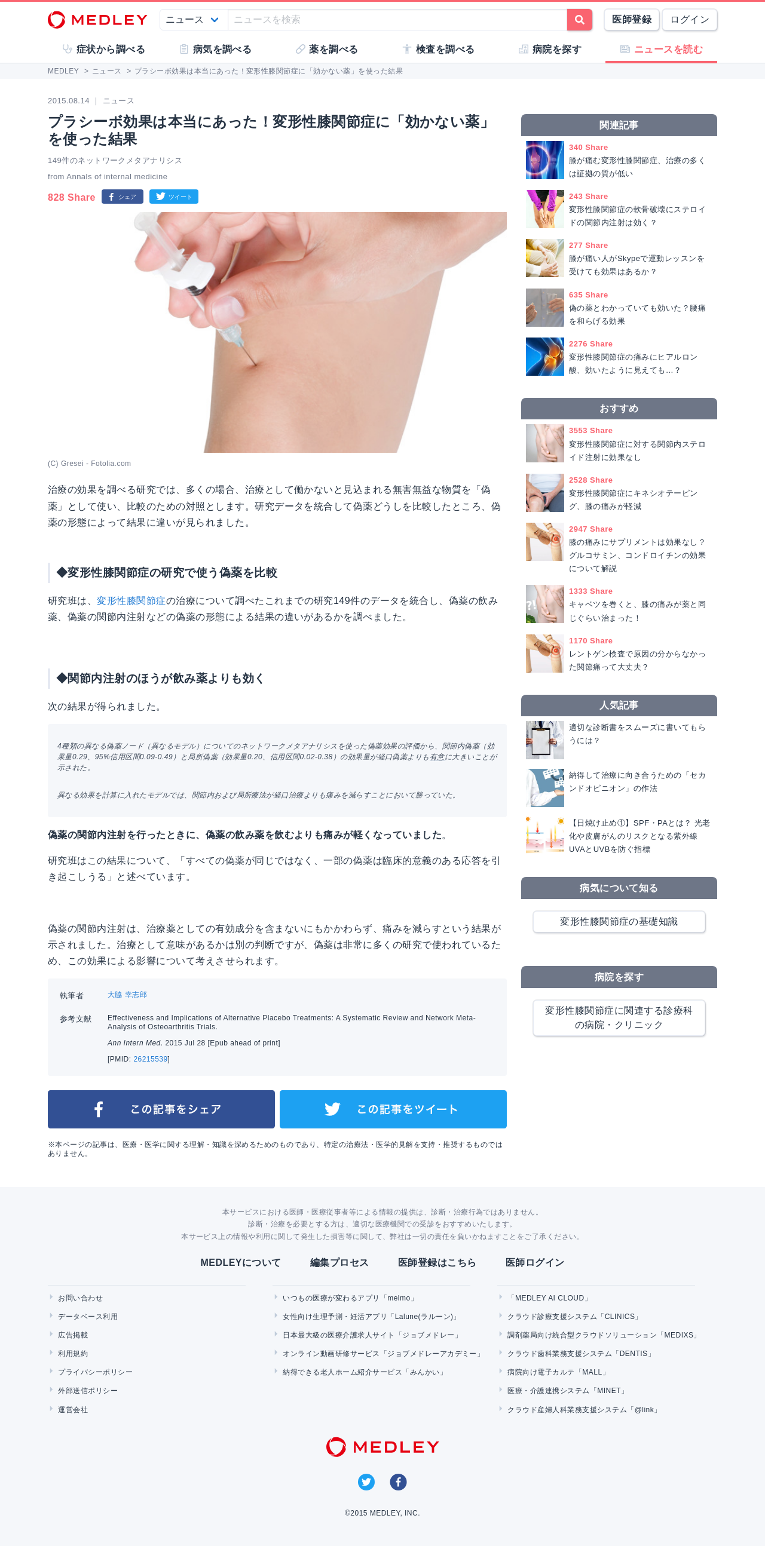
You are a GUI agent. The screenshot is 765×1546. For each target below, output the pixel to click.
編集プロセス (339, 1262)
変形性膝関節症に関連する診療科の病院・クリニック (619, 1017)
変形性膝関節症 (131, 601)
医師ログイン (535, 1262)
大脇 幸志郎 (127, 994)
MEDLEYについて (240, 1262)
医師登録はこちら (437, 1262)
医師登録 (631, 19)
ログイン (689, 19)
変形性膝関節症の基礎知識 (619, 921)
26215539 (150, 1059)
